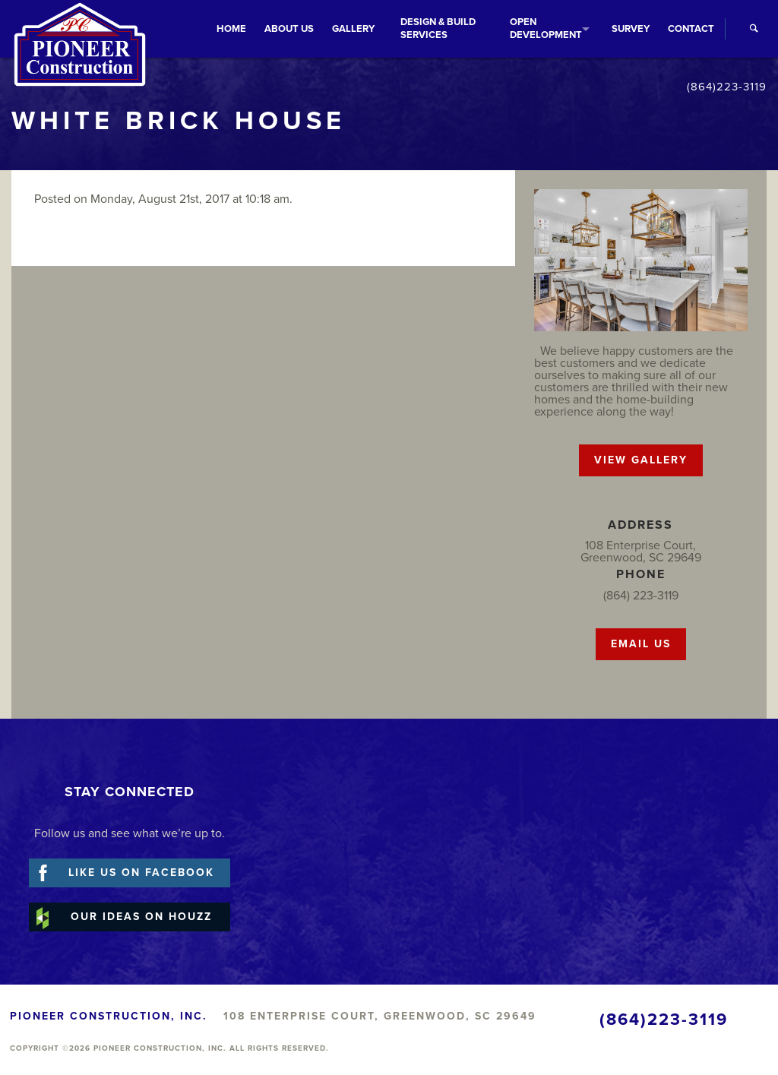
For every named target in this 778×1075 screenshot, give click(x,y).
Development (546, 28)
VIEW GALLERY (641, 460)
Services (438, 28)
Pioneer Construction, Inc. (79, 49)
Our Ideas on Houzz (141, 916)
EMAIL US (641, 643)
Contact (691, 29)
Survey (631, 29)
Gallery (353, 29)
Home (231, 29)
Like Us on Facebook (141, 872)
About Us (289, 29)
